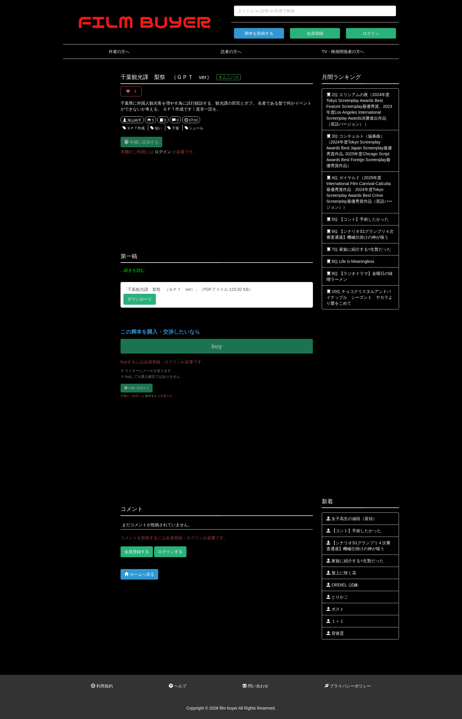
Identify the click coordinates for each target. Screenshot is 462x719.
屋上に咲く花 (341, 572)
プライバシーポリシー (347, 686)
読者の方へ (231, 51)
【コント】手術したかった (353, 530)
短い (156, 128)
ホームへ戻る (139, 574)
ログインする (170, 551)
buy (216, 346)
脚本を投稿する (259, 33)
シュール (194, 128)
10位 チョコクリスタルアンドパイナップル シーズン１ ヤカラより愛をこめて (359, 297)
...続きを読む (133, 270)
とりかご (337, 597)
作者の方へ (119, 51)
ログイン (371, 33)
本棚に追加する (141, 141)
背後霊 (335, 633)
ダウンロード (139, 299)
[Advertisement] (87, 162)
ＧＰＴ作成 (134, 128)
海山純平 (132, 120)
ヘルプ (178, 686)
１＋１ (335, 621)
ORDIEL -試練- (342, 585)
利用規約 (102, 686)
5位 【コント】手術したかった (357, 219)
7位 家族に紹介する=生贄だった (358, 249)
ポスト (335, 609)
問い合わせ (255, 686)
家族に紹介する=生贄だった (355, 560)
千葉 (173, 128)
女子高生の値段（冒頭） (351, 518)
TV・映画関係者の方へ (343, 51)
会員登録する (136, 551)
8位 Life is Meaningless (350, 261)
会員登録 (315, 33)
